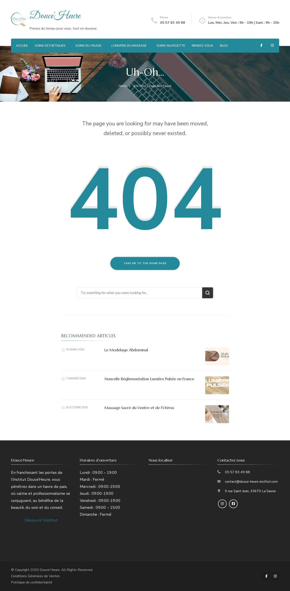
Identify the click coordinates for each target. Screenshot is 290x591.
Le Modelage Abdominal (126, 349)
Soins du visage (88, 46)
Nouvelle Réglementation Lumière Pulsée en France (149, 378)
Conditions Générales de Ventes (35, 576)
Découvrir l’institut (41, 520)
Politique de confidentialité (31, 582)
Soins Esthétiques (50, 46)
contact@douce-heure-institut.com (251, 481)
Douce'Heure (54, 16)
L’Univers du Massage (129, 46)
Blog (224, 46)
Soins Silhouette (171, 46)
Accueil (22, 46)
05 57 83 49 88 (172, 22)
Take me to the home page (145, 263)
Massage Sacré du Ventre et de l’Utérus (139, 407)
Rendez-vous (202, 46)
